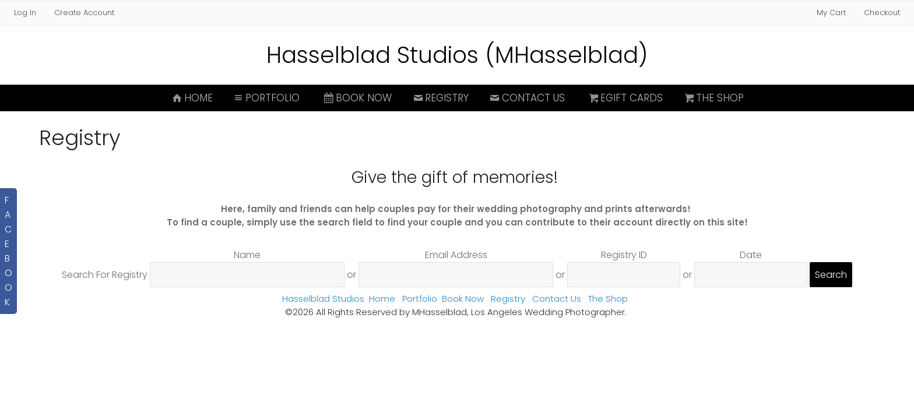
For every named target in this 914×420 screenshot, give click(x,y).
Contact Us (526, 98)
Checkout (882, 12)
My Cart (832, 12)
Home (191, 98)
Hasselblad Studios (323, 298)
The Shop (713, 98)
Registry (440, 98)
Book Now (357, 98)
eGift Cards (625, 98)
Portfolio (266, 98)
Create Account (84, 12)
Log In (25, 12)
